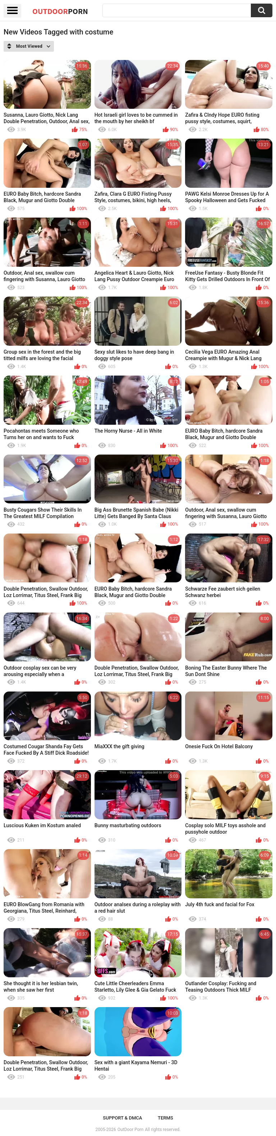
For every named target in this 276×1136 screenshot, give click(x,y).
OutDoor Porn (130, 1129)
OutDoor (60, 11)
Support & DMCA (122, 1118)
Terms (165, 1118)
